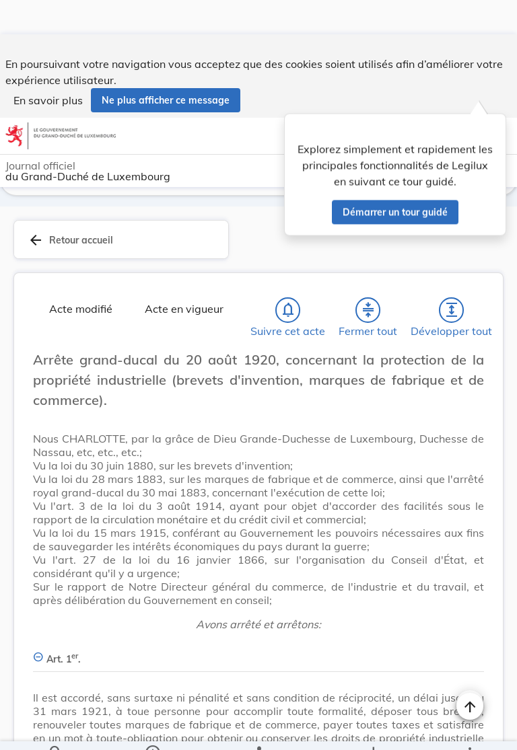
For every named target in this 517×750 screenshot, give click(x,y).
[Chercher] (56, 728)
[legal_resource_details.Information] (152, 728)
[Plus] (469, 728)
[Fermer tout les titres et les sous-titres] (368, 278)
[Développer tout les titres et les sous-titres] (451, 278)
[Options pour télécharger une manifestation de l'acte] (372, 728)
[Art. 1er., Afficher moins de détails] (258, 619)
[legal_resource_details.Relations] (258, 728)
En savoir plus (48, 66)
